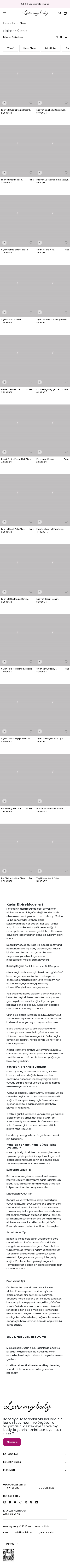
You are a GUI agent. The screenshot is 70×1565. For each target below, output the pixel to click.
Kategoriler (9, 23)
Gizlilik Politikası (23, 1532)
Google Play (46, 1488)
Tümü (10, 48)
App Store (13, 1488)
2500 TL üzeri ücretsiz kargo (35, 4)
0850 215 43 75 (11, 1514)
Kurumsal (9, 1470)
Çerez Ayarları (46, 1532)
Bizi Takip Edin (11, 1496)
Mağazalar (12, 1442)
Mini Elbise (50, 48)
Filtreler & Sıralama (13, 37)
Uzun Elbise (29, 48)
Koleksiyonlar (12, 1462)
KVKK (6, 1532)
